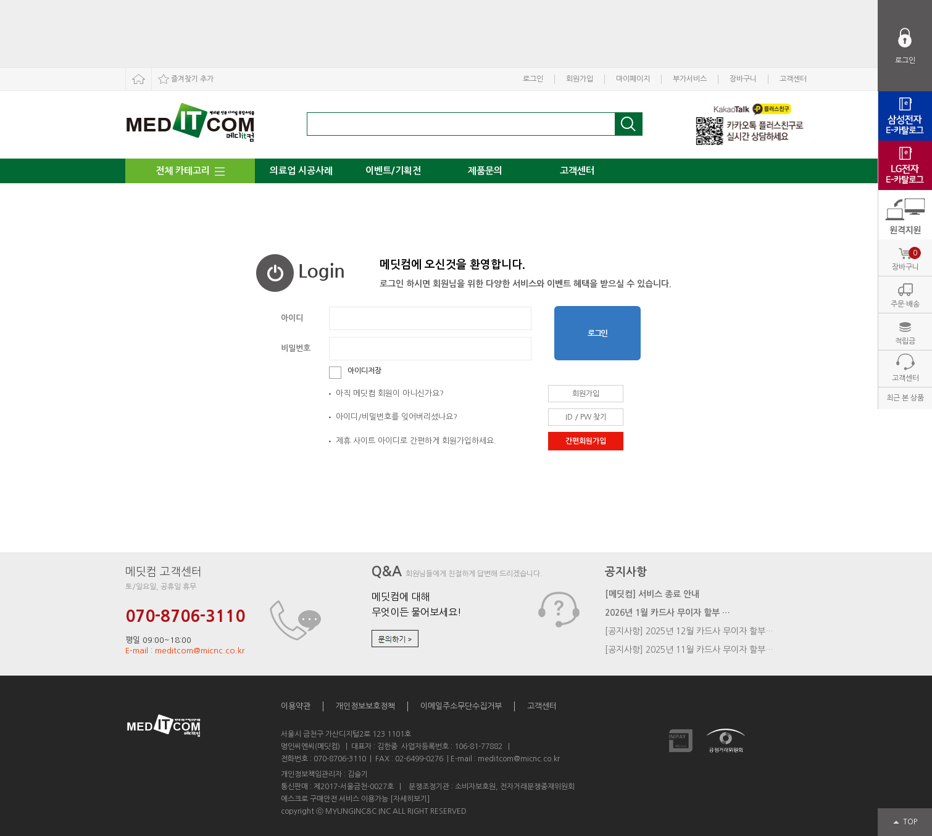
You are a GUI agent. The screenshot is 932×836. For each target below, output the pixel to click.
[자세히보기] (410, 799)
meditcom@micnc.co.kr (519, 759)
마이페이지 (633, 79)
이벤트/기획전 (393, 170)
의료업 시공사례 (301, 170)
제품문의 (485, 170)
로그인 (533, 79)
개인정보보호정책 (365, 706)
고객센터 (793, 79)
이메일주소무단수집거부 (461, 706)
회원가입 (579, 79)
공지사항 (626, 571)
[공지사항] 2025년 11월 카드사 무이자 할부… (689, 649)
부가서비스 (690, 79)
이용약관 (295, 706)
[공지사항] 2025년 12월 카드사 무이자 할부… (689, 631)
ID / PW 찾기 (586, 417)
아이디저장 (364, 371)
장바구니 (743, 79)
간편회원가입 (585, 441)
